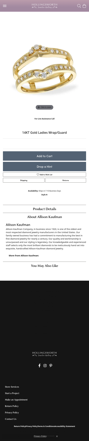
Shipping (23, 180)
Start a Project (12, 393)
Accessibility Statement (64, 426)
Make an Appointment (16, 399)
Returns (66, 180)
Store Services (12, 386)
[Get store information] (44, 310)
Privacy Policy (12, 412)
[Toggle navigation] (4, 6)
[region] (44, 69)
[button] (79, 6)
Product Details (44, 208)
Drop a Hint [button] (44, 166)
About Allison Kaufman (44, 216)
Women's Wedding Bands (16, 17)
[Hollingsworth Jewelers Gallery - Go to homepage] (44, 354)
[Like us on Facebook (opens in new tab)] (39, 365)
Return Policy (11, 406)
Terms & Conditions (46, 426)
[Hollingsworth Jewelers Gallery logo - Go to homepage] (44, 6)
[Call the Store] (44, 306)
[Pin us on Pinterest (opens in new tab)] (50, 365)
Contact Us (10, 419)
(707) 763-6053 (45, 121)
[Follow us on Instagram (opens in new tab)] (45, 365)
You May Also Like (44, 265)
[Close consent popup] (57, 436)
